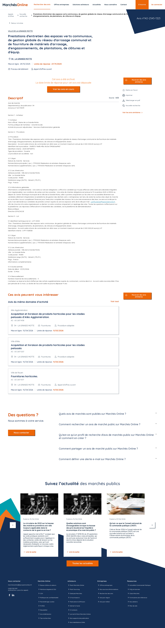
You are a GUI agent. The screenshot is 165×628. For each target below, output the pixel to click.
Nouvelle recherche (23, 15)
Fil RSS (41, 606)
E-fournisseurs (74, 597)
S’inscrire (142, 5)
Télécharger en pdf (133, 100)
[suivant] (152, 525)
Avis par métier (103, 602)
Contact (123, 5)
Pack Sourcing (74, 589)
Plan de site (132, 606)
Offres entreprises (61, 5)
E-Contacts (72, 610)
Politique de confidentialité (48, 597)
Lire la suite (29, 552)
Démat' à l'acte (74, 606)
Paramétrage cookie (46, 602)
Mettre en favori (132, 90)
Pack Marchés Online (76, 585)
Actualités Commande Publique (139, 585)
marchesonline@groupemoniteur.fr (20, 585)
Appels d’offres (11, 15)
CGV (40, 593)
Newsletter (42, 610)
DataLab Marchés (75, 593)
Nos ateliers (132, 602)
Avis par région (103, 597)
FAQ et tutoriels (133, 589)
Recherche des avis (105, 593)
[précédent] (13, 525)
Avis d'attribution (44, 614)
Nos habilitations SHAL (76, 622)
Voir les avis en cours (63, 89)
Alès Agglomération (19, 310)
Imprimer (129, 95)
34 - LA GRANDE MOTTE (21, 59)
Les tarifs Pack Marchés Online (79, 614)
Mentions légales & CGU (47, 589)
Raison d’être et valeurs (47, 585)
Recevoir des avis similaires (139, 81)
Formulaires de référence (137, 597)
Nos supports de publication (78, 618)
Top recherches (44, 618)
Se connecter (156, 5)
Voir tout (115, 301)
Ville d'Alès (15, 341)
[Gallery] (82, 525)
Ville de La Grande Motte (20, 31)
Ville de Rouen (17, 373)
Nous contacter (21, 432)
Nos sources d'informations (107, 589)
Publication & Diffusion (76, 602)
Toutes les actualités (82, 563)
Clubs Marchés (133, 593)
